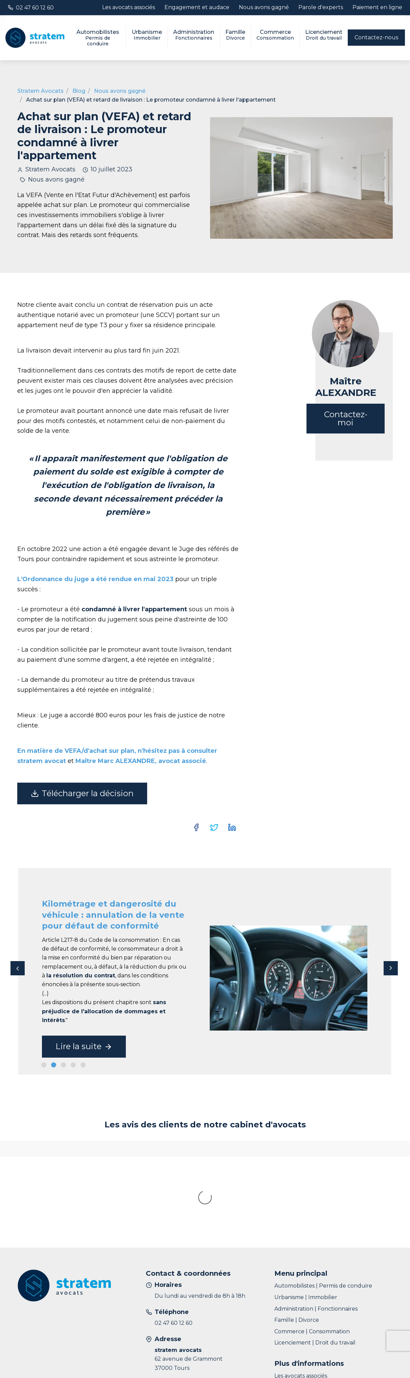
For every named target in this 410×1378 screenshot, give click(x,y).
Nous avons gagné (264, 7)
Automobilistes (97, 38)
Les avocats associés (128, 7)
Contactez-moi (345, 418)
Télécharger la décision (82, 793)
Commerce (275, 35)
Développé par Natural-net (356, 1357)
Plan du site (33, 1357)
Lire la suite (83, 1046)
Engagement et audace (196, 7)
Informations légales (83, 1357)
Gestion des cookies (212, 1357)
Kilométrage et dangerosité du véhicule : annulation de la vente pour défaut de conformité (113, 915)
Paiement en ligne (377, 7)
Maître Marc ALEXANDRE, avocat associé (140, 761)
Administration (193, 35)
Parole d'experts (320, 7)
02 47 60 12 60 (35, 7)
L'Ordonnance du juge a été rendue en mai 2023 (95, 579)
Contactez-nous (376, 37)
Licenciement (323, 35)
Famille (235, 35)
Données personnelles (148, 1357)
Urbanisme (147, 35)
